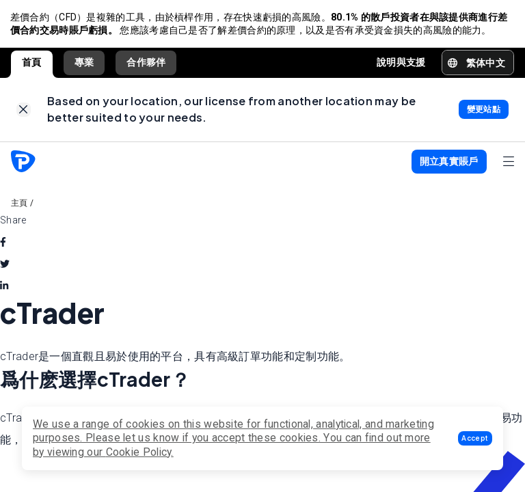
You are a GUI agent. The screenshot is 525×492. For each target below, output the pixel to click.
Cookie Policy (139, 452)
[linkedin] (4, 289)
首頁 (32, 63)
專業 (84, 63)
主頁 (19, 206)
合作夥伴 (145, 63)
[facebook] (3, 245)
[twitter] (5, 267)
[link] (23, 112)
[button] (475, 438)
